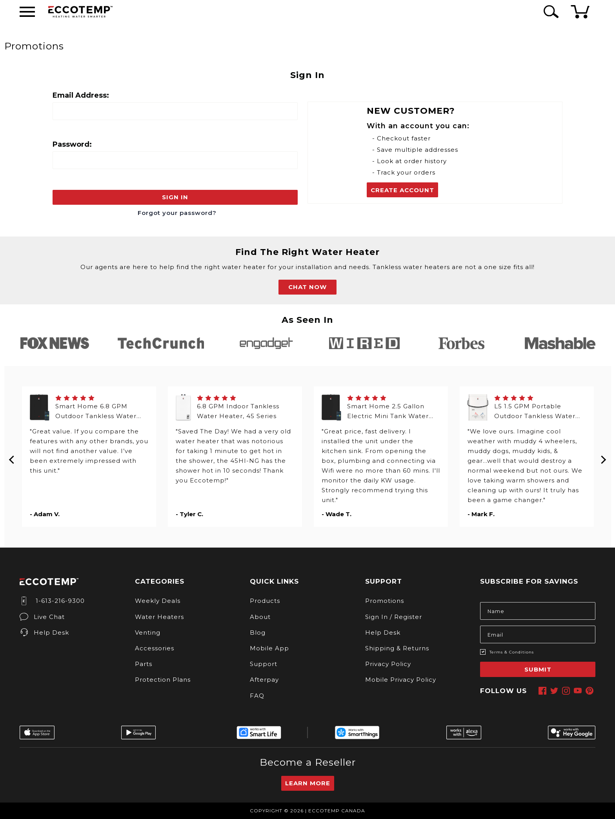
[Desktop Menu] (27, 12)
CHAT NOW (307, 287)
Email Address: (81, 95)
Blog (258, 632)
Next (603, 456)
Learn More (307, 783)
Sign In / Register (393, 617)
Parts (143, 664)
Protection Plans (163, 679)
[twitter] (554, 691)
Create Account (402, 190)
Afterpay (264, 679)
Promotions (384, 600)
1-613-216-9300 (52, 600)
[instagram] (566, 691)
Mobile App (269, 648)
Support (263, 664)
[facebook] (542, 691)
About (260, 617)
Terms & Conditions (511, 652)
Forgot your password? (177, 213)
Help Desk (44, 632)
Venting (147, 632)
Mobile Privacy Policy (400, 679)
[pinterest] (589, 691)
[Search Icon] (550, 11)
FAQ (257, 695)
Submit (537, 669)
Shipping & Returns (397, 648)
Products (265, 600)
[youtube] (578, 691)
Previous (12, 456)
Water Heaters (159, 617)
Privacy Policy (388, 664)
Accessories (154, 648)
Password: (72, 144)
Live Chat (42, 617)
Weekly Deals (157, 600)
